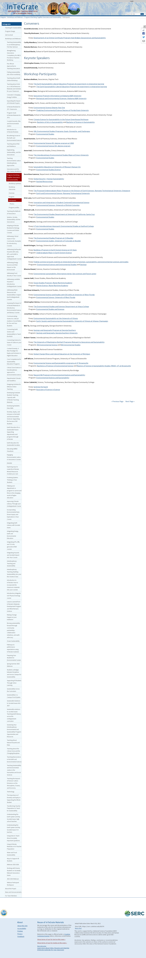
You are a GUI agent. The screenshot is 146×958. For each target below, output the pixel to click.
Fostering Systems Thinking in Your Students (12, 480)
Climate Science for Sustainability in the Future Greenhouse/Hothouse (61, 119)
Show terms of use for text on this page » (51, 939)
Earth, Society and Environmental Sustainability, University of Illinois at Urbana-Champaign (72, 321)
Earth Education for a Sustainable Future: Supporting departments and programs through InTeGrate (13, 433)
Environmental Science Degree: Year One (49, 107)
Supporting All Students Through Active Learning (14, 683)
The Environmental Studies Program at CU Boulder (53, 238)
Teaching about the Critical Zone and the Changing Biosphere (13, 751)
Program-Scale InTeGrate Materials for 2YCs (14, 115)
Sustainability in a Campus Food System (13, 696)
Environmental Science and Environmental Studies (57, 264)
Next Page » (130, 401)
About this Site (22, 926)
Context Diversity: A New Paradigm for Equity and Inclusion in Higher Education (14, 352)
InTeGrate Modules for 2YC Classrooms (13, 108)
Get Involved (9, 35)
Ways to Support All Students (13, 860)
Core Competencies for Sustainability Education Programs (14, 361)
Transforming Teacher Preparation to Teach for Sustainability (13, 808)
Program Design (10, 31)
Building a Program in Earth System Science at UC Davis (55, 250)
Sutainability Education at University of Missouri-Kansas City (57, 167)
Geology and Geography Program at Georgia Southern (55, 330)
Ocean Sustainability (13, 641)
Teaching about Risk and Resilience (13, 145)
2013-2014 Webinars (13, 879)
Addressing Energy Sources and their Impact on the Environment (12, 266)
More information (41, 946)
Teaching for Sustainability (13, 28)
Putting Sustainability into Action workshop (13, 73)
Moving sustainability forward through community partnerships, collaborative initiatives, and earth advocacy (13, 630)
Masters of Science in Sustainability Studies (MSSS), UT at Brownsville (104, 366)
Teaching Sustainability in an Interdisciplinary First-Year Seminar (14, 44)
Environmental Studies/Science (48, 169)
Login (131, 1)
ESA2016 (9, 463)
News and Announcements (13, 892)
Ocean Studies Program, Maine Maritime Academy (53, 283)
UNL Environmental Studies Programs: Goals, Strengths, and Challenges (62, 131)
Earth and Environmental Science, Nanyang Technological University (63, 193)
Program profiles (14, 207)
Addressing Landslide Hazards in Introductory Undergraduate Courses (14, 282)
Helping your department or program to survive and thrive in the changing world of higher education (14, 492)
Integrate (3, 17)
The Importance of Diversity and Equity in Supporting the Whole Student (13, 798)
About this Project (10, 888)
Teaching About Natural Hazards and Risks (13, 742)
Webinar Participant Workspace (13, 884)
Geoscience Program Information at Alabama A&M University (57, 96)
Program (11, 197)
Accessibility (21, 928)
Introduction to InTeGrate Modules (12, 131)
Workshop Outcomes (12, 188)
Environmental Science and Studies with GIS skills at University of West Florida (64, 294)
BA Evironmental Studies (70, 345)
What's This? (78, 928)
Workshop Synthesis (15, 183)
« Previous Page (117, 401)
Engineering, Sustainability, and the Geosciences (14, 152)
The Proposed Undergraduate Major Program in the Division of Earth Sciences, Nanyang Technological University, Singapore (82, 190)
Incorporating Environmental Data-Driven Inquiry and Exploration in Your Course (13, 514)
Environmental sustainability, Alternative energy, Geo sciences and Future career (65, 273)
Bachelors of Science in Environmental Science (55, 366)
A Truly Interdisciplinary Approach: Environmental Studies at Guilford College (64, 226)
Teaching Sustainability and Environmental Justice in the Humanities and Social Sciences (14, 770)
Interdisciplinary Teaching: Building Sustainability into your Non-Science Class (14, 572)
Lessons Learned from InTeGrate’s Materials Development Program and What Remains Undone (14, 606)
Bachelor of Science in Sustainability (80, 122)
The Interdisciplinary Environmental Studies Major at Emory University (61, 155)
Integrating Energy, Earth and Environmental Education (13, 534)
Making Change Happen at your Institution (12, 617)
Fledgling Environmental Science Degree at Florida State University (62, 110)
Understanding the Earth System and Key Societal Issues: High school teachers (13, 817)
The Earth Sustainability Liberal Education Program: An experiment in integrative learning (69, 84)
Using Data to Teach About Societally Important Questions (13, 838)
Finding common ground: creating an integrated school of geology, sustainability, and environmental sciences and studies (81, 262)
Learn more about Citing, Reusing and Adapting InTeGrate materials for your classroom (53, 949)
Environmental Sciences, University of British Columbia (57, 205)
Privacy (19, 934)
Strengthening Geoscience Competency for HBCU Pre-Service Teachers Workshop (14, 55)
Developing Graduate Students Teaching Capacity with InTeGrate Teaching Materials (13, 397)
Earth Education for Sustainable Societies (13, 444)
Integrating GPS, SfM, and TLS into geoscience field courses (13, 545)
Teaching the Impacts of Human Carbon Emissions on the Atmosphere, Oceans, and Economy (13, 783)
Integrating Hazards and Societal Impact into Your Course (13, 555)
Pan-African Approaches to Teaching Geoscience (13, 66)
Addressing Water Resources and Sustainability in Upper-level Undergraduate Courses (14, 294)
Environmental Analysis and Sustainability (52, 378)
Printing (20, 931)
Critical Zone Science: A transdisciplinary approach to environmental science (14, 371)
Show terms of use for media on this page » (52, 943)
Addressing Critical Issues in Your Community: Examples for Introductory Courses (14, 241)
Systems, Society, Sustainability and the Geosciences (13, 219)
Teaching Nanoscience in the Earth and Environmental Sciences (14, 759)
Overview (11, 193)
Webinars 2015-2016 (13, 864)
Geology (83, 264)
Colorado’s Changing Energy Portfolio (13, 96)
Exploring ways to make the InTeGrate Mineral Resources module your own (13, 470)
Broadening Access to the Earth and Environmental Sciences (14, 138)
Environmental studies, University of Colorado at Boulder (58, 241)
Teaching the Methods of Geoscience (13, 212)
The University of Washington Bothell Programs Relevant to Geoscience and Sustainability (69, 342)
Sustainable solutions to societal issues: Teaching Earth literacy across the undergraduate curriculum (14, 715)
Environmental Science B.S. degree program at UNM (54, 143)
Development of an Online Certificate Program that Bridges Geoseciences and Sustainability (70, 38)
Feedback (20, 936)
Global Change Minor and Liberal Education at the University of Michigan (62, 354)
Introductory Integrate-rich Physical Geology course (14, 595)
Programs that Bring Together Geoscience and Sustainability (42, 17)
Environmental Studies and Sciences (50, 309)
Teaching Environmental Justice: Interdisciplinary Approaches (14, 161)
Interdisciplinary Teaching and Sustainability (12, 563)
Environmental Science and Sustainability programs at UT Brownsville (61, 363)
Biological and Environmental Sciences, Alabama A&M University (61, 98)
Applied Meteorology (44, 181)
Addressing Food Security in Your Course (14, 274)
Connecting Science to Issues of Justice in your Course (14, 342)
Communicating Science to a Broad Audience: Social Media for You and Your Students (14, 321)
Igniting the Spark (41, 387)
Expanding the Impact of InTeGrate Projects (13, 102)
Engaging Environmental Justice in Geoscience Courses (14, 457)
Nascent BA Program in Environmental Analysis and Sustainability (59, 375)
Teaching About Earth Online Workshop (13, 79)
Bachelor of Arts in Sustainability (50, 122)
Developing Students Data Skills (13, 407)
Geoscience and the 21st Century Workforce (14, 170)
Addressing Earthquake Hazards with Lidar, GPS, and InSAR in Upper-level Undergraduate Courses (14, 254)
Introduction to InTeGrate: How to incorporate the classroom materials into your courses (13, 584)
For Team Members (11, 896)
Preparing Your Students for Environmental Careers (14, 657)
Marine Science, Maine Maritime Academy (52, 285)
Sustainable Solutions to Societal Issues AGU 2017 (13, 703)
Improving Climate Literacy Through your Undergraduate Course (14, 503)
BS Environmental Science (47, 345)
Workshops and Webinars (15, 17)
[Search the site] (133, 14)
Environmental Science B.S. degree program (53, 146)
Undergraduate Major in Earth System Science (54, 253)
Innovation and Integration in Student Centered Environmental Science (61, 202)
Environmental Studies (45, 134)
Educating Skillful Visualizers (12, 450)
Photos (12, 204)
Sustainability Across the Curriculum (13, 690)
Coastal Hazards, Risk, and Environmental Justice (14, 123)
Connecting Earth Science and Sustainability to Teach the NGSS (14, 332)
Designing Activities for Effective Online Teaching (14, 386)
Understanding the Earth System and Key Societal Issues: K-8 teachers (13, 828)
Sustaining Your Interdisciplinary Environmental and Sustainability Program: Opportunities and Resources (14, 731)
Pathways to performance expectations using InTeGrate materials (13, 648)
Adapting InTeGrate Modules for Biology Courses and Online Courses (13, 229)
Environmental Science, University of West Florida (55, 297)
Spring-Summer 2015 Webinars (13, 665)
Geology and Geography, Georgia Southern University (57, 333)
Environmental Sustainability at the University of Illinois (56, 318)
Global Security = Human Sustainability (49, 179)
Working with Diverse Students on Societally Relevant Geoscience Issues (14, 871)
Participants (12, 200)
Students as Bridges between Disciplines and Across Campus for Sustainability (14, 673)
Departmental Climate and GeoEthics (14, 379)
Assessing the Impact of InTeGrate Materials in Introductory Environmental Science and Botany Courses (14, 307)
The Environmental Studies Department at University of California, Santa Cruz (64, 214)
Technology (10, 791)
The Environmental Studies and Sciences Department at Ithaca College (61, 306)
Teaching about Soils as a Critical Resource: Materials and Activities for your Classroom (14, 87)
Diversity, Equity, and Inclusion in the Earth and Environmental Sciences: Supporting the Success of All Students (13, 418)
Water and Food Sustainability (12, 854)
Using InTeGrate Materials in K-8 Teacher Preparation (14, 846)
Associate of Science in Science (48, 389)
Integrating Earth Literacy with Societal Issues (13, 525)
